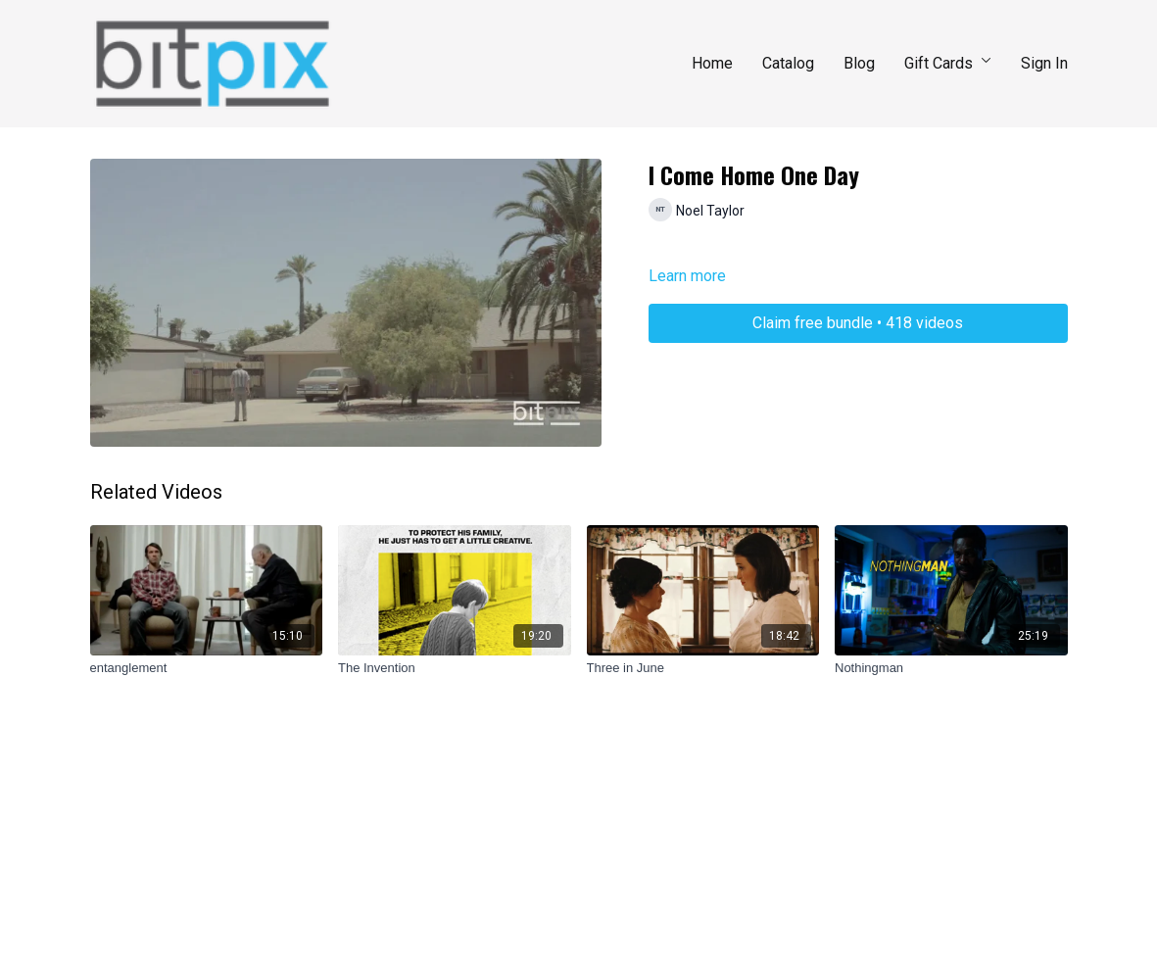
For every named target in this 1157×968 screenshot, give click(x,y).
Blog (859, 63)
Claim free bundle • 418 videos (857, 323)
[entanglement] (206, 668)
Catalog (788, 63)
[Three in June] (703, 668)
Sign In (1044, 63)
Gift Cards (947, 63)
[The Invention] (454, 668)
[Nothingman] (951, 668)
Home (712, 63)
